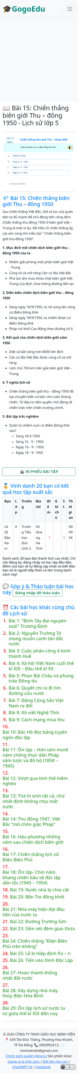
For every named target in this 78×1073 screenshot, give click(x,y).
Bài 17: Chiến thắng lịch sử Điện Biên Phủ (30, 857)
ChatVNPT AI (22, 1067)
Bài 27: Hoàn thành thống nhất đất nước (29, 975)
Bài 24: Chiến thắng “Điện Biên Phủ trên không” (34, 943)
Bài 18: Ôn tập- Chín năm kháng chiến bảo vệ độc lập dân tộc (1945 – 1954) (31, 877)
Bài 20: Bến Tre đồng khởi (37, 897)
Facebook (43, 1067)
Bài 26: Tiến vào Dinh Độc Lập (41, 960)
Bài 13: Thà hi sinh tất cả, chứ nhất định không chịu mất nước (33, 801)
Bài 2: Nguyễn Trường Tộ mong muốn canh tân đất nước (36, 638)
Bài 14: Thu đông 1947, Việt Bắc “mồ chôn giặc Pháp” (31, 821)
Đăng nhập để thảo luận (37, 593)
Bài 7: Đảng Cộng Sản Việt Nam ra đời (36, 703)
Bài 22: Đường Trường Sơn (38, 921)
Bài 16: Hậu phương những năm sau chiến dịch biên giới (32, 839)
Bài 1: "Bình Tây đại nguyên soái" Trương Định (38, 623)
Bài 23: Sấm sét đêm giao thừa (42, 928)
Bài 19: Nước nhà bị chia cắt (39, 889)
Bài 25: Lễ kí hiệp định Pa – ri (40, 953)
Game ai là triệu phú (24, 1061)
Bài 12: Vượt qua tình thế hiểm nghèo (35, 781)
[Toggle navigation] (70, 9)
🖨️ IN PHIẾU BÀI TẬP (39, 471)
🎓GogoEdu (23, 9)
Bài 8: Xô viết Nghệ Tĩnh (34, 712)
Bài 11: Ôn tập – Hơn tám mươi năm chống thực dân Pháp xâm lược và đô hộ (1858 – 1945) (35, 757)
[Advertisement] (39, 60)
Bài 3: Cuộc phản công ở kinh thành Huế (39, 653)
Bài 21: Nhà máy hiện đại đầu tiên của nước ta (33, 912)
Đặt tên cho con (55, 1061)
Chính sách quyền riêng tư (26, 1056)
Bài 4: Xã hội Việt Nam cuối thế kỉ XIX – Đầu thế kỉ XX (41, 666)
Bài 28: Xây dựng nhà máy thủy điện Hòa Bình (30, 993)
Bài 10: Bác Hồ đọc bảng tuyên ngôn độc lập (34, 734)
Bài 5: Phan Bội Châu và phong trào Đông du (41, 678)
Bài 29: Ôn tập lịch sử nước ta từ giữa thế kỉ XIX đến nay (33, 1010)
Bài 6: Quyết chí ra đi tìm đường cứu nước (35, 690)
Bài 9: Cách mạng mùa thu (37, 719)
